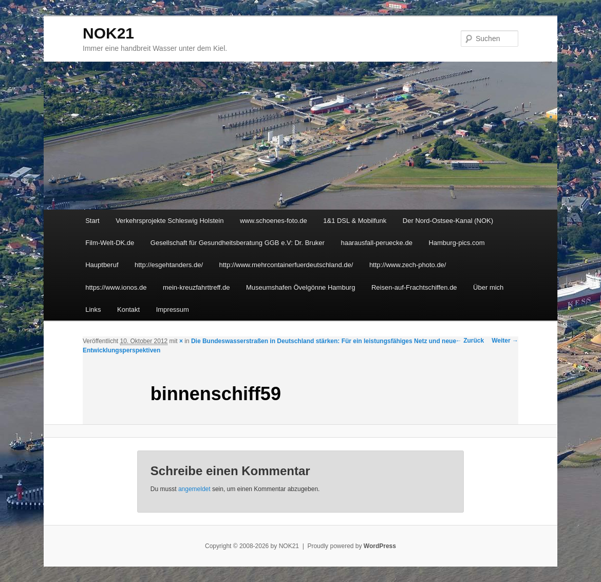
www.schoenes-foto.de (273, 220)
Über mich (488, 287)
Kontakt (128, 309)
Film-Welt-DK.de (109, 243)
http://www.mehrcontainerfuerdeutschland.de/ (286, 265)
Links (93, 309)
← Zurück (470, 340)
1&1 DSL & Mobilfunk (354, 220)
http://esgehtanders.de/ (169, 265)
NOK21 (108, 33)
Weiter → (505, 340)
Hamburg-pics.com (456, 243)
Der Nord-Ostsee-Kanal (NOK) (448, 220)
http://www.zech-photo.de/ (407, 265)
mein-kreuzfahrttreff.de (196, 287)
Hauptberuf (101, 265)
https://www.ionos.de (115, 287)
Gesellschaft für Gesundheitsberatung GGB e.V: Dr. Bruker (238, 243)
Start (92, 220)
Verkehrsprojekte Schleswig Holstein (169, 220)
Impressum (172, 309)
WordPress (380, 546)
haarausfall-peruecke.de (376, 243)
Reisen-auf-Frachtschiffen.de (414, 287)
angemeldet (194, 489)
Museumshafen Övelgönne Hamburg (300, 287)
